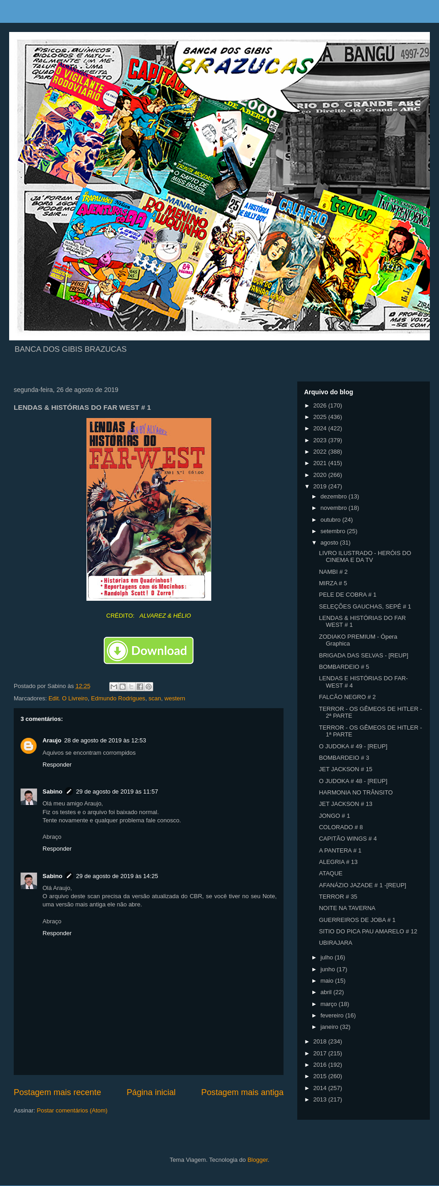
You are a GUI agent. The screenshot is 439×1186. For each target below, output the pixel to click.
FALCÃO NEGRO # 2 (347, 697)
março (330, 1004)
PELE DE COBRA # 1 (347, 594)
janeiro (330, 1026)
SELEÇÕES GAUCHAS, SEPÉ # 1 (365, 606)
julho (328, 957)
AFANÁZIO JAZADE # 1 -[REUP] (362, 885)
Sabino (52, 791)
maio (328, 980)
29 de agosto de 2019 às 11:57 (117, 791)
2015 (320, 1076)
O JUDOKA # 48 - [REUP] (353, 781)
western (175, 698)
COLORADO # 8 (341, 827)
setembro (334, 531)
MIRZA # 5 (333, 583)
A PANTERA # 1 (340, 850)
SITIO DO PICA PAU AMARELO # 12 (368, 931)
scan (155, 698)
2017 (320, 1053)
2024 (320, 428)
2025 (320, 416)
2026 (320, 405)
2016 (320, 1064)
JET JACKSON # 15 (345, 769)
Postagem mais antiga (242, 1092)
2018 (320, 1041)
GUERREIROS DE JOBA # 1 (357, 919)
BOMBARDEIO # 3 (344, 757)
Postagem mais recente (57, 1092)
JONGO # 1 (334, 815)
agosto (330, 542)
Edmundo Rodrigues (118, 698)
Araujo (52, 740)
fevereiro (333, 1015)
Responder (57, 764)
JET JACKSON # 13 (345, 803)
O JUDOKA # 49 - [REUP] (353, 746)
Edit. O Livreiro (68, 698)
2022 (320, 451)
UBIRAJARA (335, 942)
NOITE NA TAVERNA (347, 908)
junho (329, 969)
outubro (332, 519)
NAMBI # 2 (333, 571)
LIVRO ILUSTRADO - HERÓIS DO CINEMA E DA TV (365, 557)
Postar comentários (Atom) (72, 1110)
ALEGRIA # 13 (338, 861)
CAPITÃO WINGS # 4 (347, 838)
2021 (320, 463)
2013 (320, 1099)
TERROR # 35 (338, 896)
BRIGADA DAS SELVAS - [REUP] (363, 655)
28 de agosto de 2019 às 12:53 (105, 740)
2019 (320, 486)
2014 (320, 1088)
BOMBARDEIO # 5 (344, 666)
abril (327, 992)
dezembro (334, 496)
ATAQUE (331, 873)
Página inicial (151, 1092)
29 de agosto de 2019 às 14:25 (117, 876)
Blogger (257, 1159)
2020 (320, 474)
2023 (320, 440)
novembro (334, 507)
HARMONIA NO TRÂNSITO (355, 792)
